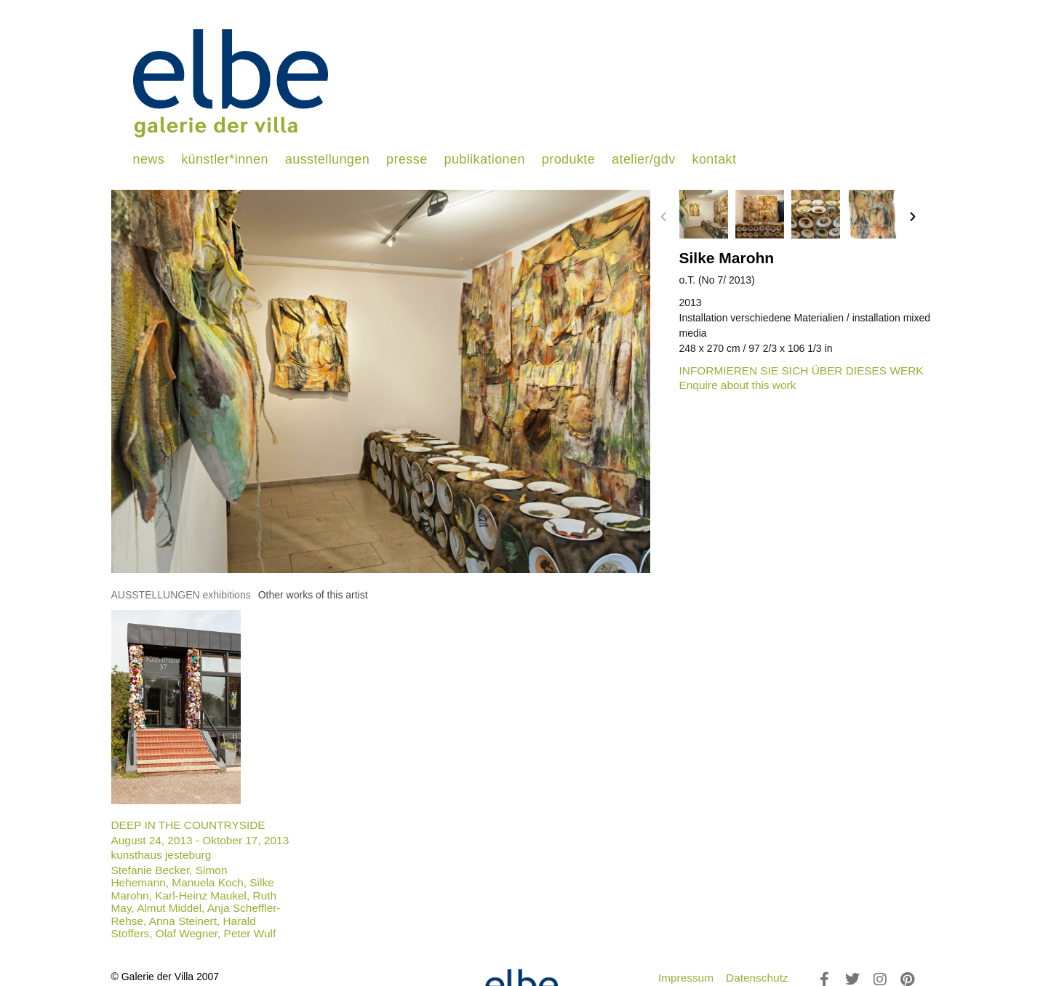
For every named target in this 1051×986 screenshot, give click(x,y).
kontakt (714, 159)
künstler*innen (224, 159)
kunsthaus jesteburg (161, 855)
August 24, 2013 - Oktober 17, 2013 (200, 840)
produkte (568, 159)
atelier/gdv (643, 159)
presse (406, 159)
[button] (663, 217)
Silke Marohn (727, 257)
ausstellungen (327, 159)
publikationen (484, 159)
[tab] (181, 595)
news (149, 159)
